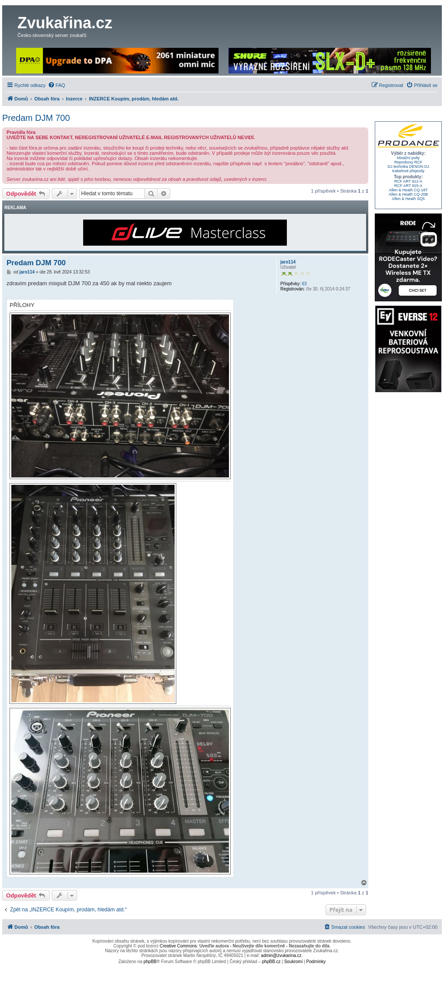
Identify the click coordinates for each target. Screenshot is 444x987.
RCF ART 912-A (408, 181)
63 (304, 283)
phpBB (150, 961)
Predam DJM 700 (36, 118)
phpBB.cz (271, 961)
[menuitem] (56, 85)
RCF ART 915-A (408, 185)
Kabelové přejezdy (408, 171)
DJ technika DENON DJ (408, 166)
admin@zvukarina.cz (281, 955)
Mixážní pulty (408, 158)
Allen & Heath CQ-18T (408, 190)
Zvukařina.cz (64, 23)
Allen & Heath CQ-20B (408, 194)
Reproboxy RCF (408, 162)
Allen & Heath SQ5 (408, 199)
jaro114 (288, 262)
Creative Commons (178, 946)
